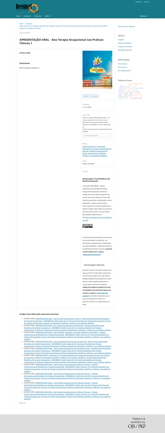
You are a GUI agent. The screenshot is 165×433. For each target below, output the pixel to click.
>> (24, 403)
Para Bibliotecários (124, 71)
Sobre (47, 16)
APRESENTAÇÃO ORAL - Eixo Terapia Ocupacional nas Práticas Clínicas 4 (63, 383)
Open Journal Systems (126, 26)
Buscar (143, 16)
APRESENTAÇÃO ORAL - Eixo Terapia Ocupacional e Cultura (58, 319)
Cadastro (138, 2)
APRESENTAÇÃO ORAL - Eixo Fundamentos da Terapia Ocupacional (61, 341)
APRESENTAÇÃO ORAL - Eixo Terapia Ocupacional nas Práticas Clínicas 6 (63, 392)
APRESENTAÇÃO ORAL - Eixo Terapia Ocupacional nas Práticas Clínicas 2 (63, 364)
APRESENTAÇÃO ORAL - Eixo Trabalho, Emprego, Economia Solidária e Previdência (67, 332)
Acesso (146, 2)
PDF (87, 96)
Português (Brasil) (125, 50)
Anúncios (37, 16)
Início (21, 24)
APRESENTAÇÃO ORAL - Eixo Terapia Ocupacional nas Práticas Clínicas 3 (63, 374)
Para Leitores (122, 64)
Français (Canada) (125, 46)
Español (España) (124, 43)
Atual (18, 16)
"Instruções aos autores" (91, 255)
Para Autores (122, 67)
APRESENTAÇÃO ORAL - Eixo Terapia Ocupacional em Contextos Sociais (63, 348)
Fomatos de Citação (91, 136)
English (121, 40)
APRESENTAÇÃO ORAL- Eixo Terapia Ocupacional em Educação (60, 325)
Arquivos (27, 16)
